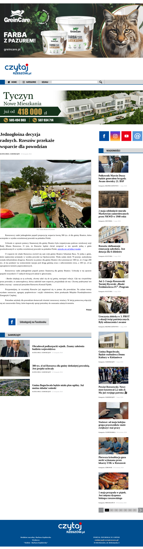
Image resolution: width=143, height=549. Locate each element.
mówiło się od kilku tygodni (69, 249)
